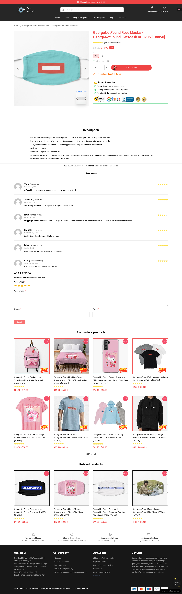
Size (94, 52)
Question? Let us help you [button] (170, 591)
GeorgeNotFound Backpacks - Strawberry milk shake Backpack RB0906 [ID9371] (28, 380)
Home (16, 26)
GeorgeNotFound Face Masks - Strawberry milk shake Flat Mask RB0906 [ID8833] (68, 512)
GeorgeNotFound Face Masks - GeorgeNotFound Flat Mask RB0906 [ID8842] (148, 512)
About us (57, 558)
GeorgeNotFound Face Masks (65, 26)
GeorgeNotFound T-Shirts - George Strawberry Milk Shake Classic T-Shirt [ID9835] (30, 437)
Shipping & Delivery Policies (103, 558)
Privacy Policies (60, 565)
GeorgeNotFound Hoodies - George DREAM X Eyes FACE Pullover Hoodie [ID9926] (148, 437)
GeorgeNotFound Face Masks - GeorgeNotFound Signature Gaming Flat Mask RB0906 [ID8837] (109, 512)
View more (91, 454)
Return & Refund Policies (102, 565)
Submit (19, 322)
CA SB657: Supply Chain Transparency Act (70, 572)
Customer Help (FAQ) (101, 572)
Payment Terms (99, 562)
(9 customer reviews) (112, 43)
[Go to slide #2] (58, 111)
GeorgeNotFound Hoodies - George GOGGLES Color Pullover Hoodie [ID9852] (108, 437)
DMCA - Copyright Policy (63, 569)
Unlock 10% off (177, 583)
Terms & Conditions (61, 562)
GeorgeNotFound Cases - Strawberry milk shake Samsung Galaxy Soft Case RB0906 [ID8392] (110, 380)
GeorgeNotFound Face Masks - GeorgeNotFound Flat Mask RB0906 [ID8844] (30, 512)
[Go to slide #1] (45, 111)
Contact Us (97, 569)
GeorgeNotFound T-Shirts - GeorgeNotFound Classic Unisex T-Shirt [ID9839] (71, 437)
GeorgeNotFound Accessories (35, 26)
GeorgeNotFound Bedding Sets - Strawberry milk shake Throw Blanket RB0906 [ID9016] (70, 380)
